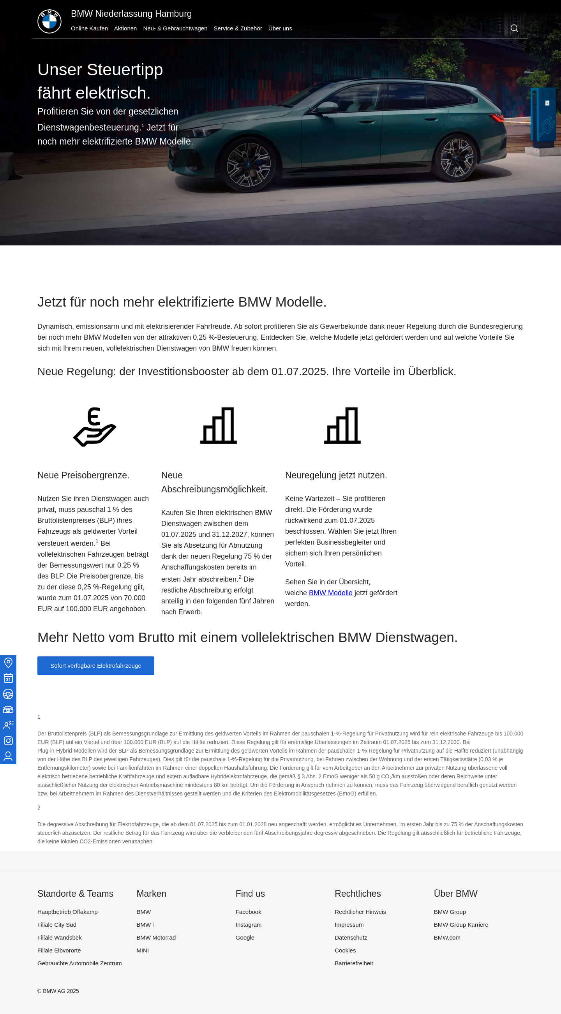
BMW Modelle (331, 593)
